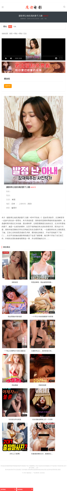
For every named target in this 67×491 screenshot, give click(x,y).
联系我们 (42, 470)
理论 (5, 24)
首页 (10, 31)
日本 (13, 201)
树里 (13, 197)
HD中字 (7, 83)
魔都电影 (29, 470)
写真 (15, 24)
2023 (30, 201)
